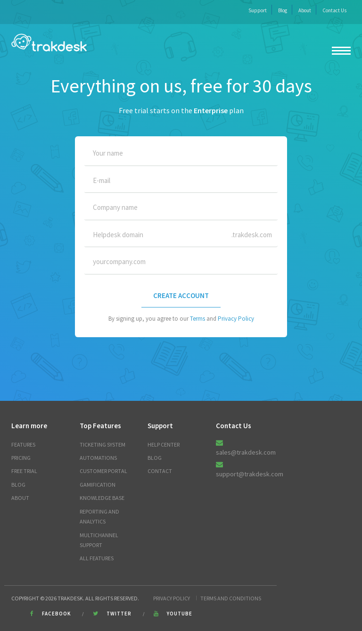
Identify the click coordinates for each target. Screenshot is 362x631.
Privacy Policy (236, 319)
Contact (160, 470)
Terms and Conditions (230, 598)
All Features (97, 558)
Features (23, 444)
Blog (282, 10)
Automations (98, 457)
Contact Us (334, 10)
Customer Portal (103, 470)
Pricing (21, 457)
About (304, 10)
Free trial (24, 470)
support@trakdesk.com (249, 474)
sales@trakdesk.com (246, 452)
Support (257, 10)
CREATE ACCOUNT (181, 295)
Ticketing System (102, 444)
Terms (197, 319)
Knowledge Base (102, 497)
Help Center (164, 444)
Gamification (97, 484)
